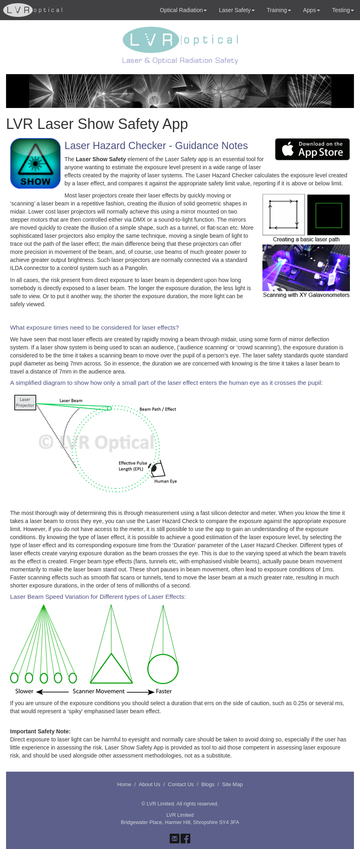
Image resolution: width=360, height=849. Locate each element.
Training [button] (279, 10)
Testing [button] (343, 10)
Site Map (232, 784)
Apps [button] (311, 10)
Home (124, 784)
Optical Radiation (183, 10)
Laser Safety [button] (237, 10)
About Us (149, 784)
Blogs (208, 784)
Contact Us (181, 784)
